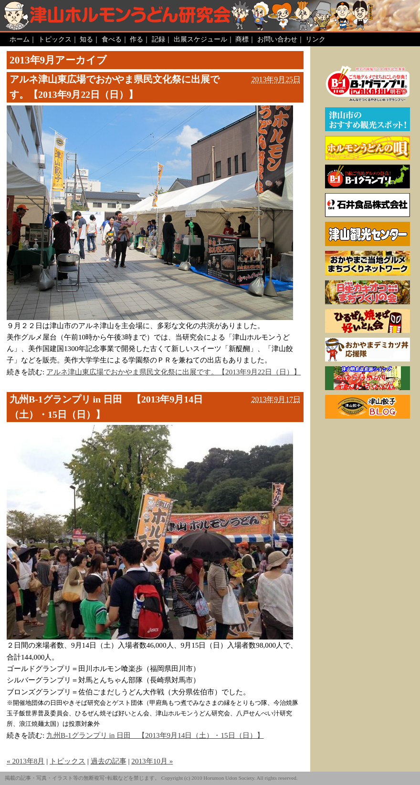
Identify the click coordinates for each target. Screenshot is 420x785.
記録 (158, 39)
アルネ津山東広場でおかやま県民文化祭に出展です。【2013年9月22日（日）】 (115, 87)
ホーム (20, 39)
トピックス (55, 39)
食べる (112, 39)
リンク (315, 39)
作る (136, 39)
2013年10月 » (152, 761)
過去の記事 (108, 761)
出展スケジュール (200, 39)
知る (86, 39)
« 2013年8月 (25, 761)
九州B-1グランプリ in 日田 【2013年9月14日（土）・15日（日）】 (106, 407)
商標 (242, 39)
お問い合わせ (277, 39)
